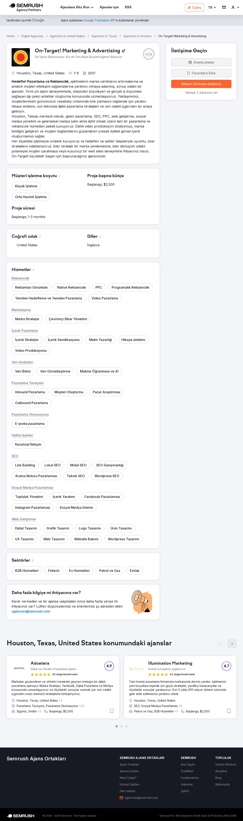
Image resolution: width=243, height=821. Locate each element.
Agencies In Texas (104, 36)
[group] (121, 682)
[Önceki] (220, 644)
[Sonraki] (232, 644)
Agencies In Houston (137, 36)
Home (11, 36)
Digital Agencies (32, 36)
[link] (109, 7)
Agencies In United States (67, 36)
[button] (212, 7)
